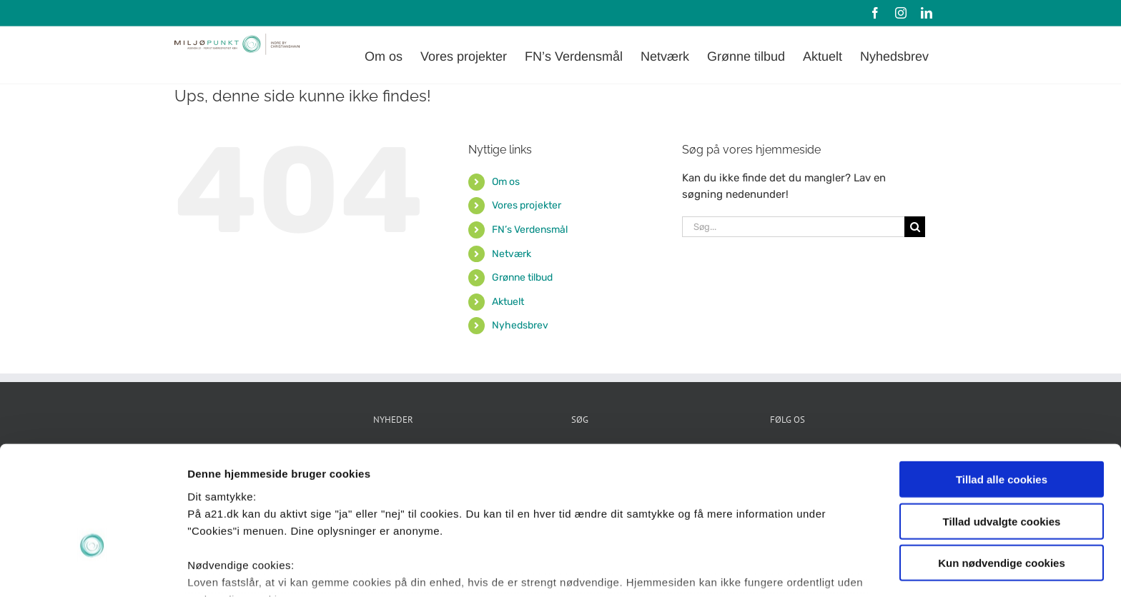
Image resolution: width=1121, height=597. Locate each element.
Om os (506, 182)
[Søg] (914, 226)
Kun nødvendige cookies (1001, 472)
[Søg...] (793, 226)
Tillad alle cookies (1001, 388)
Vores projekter (526, 205)
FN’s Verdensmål (530, 230)
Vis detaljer (743, 569)
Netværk (511, 254)
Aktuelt (508, 302)
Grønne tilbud (522, 277)
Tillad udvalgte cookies (1002, 429)
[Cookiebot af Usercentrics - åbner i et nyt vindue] (92, 569)
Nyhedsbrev (520, 325)
